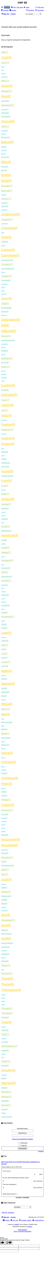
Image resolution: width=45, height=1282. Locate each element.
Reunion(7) (7, 857)
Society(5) (3, 907)
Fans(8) (6, 415)
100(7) (4, 52)
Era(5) (2, 381)
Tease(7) (5, 965)
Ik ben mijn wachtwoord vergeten (22, 1139)
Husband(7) (7, 560)
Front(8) (6, 480)
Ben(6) (3, 147)
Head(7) (5, 547)
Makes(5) (3, 675)
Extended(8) (9, 394)
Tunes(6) (4, 1042)
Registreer (41, 1151)
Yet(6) (3, 1113)
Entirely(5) (3, 374)
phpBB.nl (29, 1226)
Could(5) (3, 272)
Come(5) (3, 245)
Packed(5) (3, 770)
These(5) (3, 994)
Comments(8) (10, 255)
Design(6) (5, 311)
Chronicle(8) (9, 228)
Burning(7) (6, 190)
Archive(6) (5, 113)
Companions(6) (7, 260)
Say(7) (4, 874)
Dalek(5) (3, 287)
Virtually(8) (8, 1070)
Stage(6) (4, 930)
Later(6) (4, 628)
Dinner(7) (6, 336)
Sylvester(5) (4, 950)
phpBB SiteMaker (22, 1229)
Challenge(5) (4, 210)
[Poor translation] (9, 1243)
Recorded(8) (9, 845)
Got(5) (2, 522)
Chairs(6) (4, 206)
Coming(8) (8, 249)
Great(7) (5, 526)
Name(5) (3, 748)
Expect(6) (5, 390)
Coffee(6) (4, 242)
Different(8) (8, 331)
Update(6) (5, 1050)
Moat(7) (5, 733)
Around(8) (8, 121)
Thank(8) (7, 978)
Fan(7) (4, 410)
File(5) (2, 448)
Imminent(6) (5, 568)
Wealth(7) (6, 1092)
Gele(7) (5, 494)
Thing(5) (3, 998)
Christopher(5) (4, 223)
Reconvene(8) (10, 839)
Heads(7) (6, 552)
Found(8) (7, 471)
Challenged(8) (10, 214)
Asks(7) (5, 126)
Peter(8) (6, 783)
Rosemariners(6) (7, 865)
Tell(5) (2, 969)
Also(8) (6, 96)
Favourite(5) (4, 420)
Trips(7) (5, 1034)
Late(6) (4, 624)
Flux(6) (4, 459)
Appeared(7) (7, 105)
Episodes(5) (4, 377)
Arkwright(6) (5, 116)
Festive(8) (8, 443)
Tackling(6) (5, 954)
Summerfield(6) (7, 943)
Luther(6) (4, 666)
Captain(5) (3, 194)
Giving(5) (3, 512)
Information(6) (6, 576)
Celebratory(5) (4, 202)
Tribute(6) (5, 1030)
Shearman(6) (6, 896)
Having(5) (3, 543)
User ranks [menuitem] (20, 7)
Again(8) (7, 85)
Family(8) (7, 405)
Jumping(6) (5, 605)
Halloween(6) (6, 531)
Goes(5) (3, 515)
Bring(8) (6, 180)
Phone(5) (3, 788)
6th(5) (2, 70)
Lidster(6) (5, 641)
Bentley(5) (3, 153)
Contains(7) (7, 264)
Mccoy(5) (3, 699)
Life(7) (4, 645)
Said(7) (5, 869)
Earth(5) (3, 347)
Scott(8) (6, 879)
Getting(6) (5, 508)
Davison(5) (3, 294)
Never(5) (3, 757)
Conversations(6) (7, 269)
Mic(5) (2, 718)
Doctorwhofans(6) (8, 340)
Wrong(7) (6, 1105)
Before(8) (7, 142)
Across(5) (3, 73)
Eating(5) (3, 354)
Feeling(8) (8, 438)
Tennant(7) (6, 973)
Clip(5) (2, 232)
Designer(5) (4, 315)
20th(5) (3, 66)
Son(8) (5, 915)
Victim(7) (5, 1061)
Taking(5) (3, 957)
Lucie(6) (4, 658)
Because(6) (5, 137)
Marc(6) (4, 679)
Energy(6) (5, 362)
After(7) (5, 80)
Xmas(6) (4, 1109)
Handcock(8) (9, 535)
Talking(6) (5, 961)
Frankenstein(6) (7, 476)
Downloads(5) (4, 344)
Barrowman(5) (4, 130)
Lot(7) (4, 653)
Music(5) (3, 741)
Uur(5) (2, 1057)
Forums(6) (5, 466)
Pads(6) (4, 773)
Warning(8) (8, 1083)
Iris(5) (2, 588)
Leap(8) (6, 632)
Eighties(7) (6, 358)
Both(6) (4, 170)
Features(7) (7, 429)
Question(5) (4, 821)
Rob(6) (3, 862)
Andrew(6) (5, 101)
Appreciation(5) (5, 109)
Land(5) (3, 621)
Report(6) (5, 853)
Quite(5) (3, 824)
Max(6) (4, 696)
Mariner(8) (8, 683)
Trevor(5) (3, 1026)
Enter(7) (5, 366)
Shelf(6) (4, 900)
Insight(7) (6, 580)
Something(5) (4, 910)
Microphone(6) (6, 722)
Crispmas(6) (6, 280)
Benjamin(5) (4, 150)
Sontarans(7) (8, 920)
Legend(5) (3, 637)
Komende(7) (7, 616)
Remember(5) (4, 849)
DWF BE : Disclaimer (8, 1212)
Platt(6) (4, 792)
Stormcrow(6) (6, 934)
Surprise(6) (5, 947)
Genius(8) (7, 499)
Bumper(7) (6, 186)
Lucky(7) (5, 662)
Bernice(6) (5, 157)
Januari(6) (5, 595)
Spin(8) (6, 925)
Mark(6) (4, 688)
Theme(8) (7, 984)
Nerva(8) (7, 753)
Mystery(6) (5, 745)
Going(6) (4, 519)
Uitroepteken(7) (9, 1046)
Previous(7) (7, 810)
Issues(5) (3, 591)
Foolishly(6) (5, 463)
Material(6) (5, 692)
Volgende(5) (4, 1075)
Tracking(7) (7, 1013)
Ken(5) (2, 609)
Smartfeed (7, 7)
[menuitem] (13, 7)
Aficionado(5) (4, 76)
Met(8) (5, 714)
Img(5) (2, 564)
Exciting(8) (8, 385)
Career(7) (6, 198)
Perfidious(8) (9, 778)
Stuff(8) (6, 938)
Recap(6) (4, 835)
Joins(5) (3, 598)
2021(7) (5, 62)
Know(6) (4, 612)
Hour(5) (3, 556)
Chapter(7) (6, 219)
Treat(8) (6, 1022)
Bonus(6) (4, 166)
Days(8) (6, 298)
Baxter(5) (3, 134)
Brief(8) (6, 175)
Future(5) (3, 490)
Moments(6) (5, 738)
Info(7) (4, 572)
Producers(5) (4, 818)
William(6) (5, 1101)
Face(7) (5, 400)
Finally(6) (4, 452)
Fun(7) (4, 485)
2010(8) (6, 57)
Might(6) (4, 729)
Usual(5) (3, 1054)
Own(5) (3, 766)
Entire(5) (3, 371)
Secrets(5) (3, 884)
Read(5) (3, 828)
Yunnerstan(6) (6, 1117)
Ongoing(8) (8, 762)
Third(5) (3, 1004)
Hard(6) (4, 540)
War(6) (3, 1078)
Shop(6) (4, 903)
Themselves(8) (11, 990)
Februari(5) (4, 433)
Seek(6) (4, 888)
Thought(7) (7, 1008)
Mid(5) (2, 726)
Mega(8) (6, 704)
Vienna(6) (5, 1065)
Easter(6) (4, 351)
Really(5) (3, 831)
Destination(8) (10, 319)
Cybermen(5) (4, 284)
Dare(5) (3, 290)
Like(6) (3, 649)
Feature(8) (8, 424)
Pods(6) (4, 795)
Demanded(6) (6, 308)
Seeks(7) (6, 891)
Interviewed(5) (4, 585)
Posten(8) (7, 805)
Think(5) (3, 1001)
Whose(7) (6, 1096)
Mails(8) (6, 671)
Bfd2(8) (6, 162)
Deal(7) (5, 303)
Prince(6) (4, 814)
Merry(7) (5, 709)
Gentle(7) (6, 504)
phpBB (16, 1224)
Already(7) (6, 91)
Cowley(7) (6, 276)
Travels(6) (5, 1017)
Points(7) (6, 799)
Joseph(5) (3, 602)
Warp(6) (4, 1088)
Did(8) (5, 325)
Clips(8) (6, 237)
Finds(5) (3, 455)
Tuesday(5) (4, 1038)
